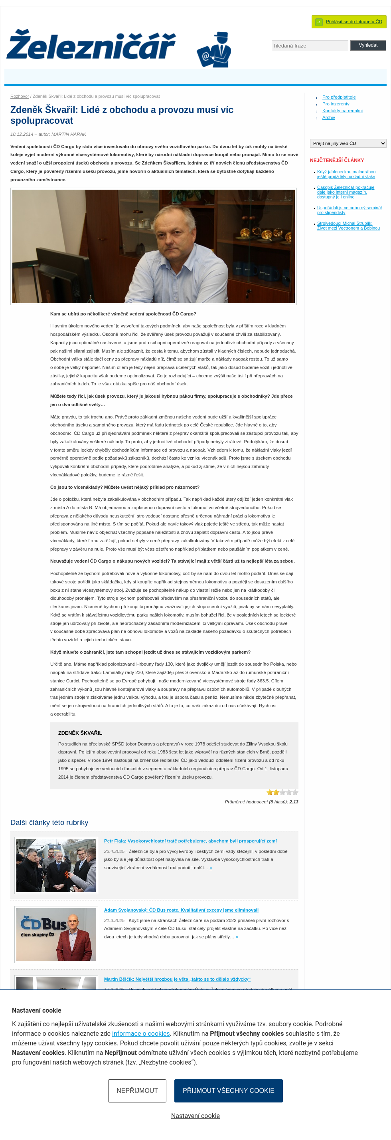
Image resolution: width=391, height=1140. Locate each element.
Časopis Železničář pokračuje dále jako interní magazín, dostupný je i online (345, 192)
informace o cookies (141, 1033)
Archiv (328, 117)
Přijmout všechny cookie (228, 1090)
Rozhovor (19, 96)
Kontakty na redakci (342, 110)
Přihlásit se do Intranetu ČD (354, 21)
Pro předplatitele (339, 97)
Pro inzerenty (336, 103)
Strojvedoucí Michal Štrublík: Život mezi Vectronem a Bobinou (348, 225)
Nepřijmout (137, 1090)
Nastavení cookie (195, 1116)
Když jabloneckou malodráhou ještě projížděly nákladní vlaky (346, 174)
